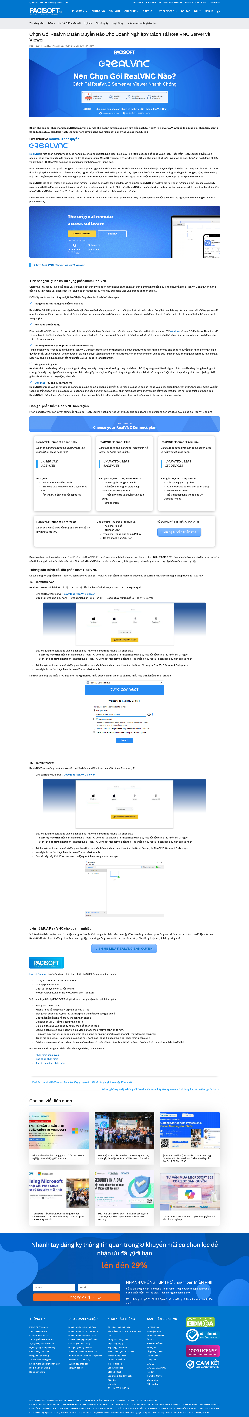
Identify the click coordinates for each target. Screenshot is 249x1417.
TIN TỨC (147, 11)
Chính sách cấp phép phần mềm (83, 1339)
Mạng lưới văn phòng (39, 1356)
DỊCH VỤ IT (114, 11)
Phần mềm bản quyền (47, 1055)
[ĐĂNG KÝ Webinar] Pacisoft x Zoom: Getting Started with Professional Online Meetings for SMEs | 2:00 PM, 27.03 (187, 1158)
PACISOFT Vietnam (38, 1327)
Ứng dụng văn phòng (85, 46)
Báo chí (79, 1400)
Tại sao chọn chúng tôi (40, 1360)
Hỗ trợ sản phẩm (37, 1372)
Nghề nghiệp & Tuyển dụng (42, 1348)
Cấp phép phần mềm (47, 1059)
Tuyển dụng (214, 2)
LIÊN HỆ (209, 11)
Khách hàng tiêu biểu (39, 1352)
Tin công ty (101, 23)
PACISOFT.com (153, 2)
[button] (79, 594)
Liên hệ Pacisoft (38, 974)
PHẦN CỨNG (98, 11)
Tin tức (71, 1400)
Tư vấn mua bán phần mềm (50, 1063)
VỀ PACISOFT (166, 11)
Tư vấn (51, 23)
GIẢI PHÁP (130, 11)
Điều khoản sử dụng (105, 1400)
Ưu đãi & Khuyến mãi (69, 23)
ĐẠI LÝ (197, 11)
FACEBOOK (138, 2)
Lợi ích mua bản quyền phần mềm (44, 1364)
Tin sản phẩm (36, 23)
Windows (175, 331)
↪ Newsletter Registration (142, 23)
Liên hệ (139, 1400)
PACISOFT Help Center (195, 2)
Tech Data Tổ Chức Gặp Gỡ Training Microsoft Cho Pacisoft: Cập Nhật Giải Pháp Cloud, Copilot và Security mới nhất (58, 1217)
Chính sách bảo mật (125, 1400)
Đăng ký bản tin (75, 1368)
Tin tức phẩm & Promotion (41, 1339)
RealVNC (46, 46)
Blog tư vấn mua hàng (39, 1368)
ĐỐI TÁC (185, 11)
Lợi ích (88, 23)
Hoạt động (118, 23)
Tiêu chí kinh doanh (38, 1331)
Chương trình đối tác (39, 1335)
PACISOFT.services (172, 2)
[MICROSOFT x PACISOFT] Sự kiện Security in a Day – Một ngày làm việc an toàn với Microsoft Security (123, 1217)
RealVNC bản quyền (64, 139)
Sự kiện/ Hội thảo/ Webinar (41, 1343)
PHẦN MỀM (78, 11)
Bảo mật (40, 383)
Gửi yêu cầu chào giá (78, 1364)
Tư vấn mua (69, 46)
